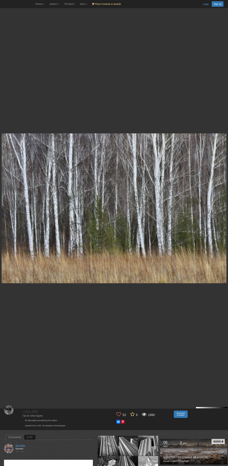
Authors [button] (54, 4)
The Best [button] (69, 4)
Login (206, 4)
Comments (14, 437)
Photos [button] (40, 4)
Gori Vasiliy (20, 446)
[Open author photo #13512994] (128, 446)
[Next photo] (225, 203)
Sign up (217, 4)
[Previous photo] (3, 203)
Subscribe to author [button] (180, 414)
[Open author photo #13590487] (108, 446)
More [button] (83, 4)
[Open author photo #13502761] (148, 446)
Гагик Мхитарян (33, 416)
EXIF (30, 437)
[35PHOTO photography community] (17, 4)
